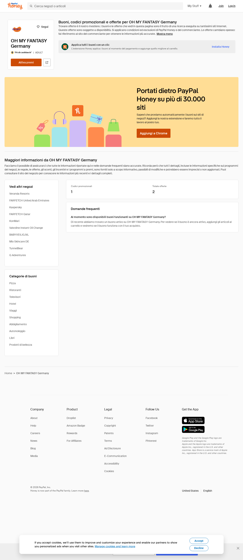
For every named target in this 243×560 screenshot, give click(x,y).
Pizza (12, 283)
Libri (11, 338)
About (34, 418)
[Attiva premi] (26, 62)
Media (34, 456)
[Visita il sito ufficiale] (47, 62)
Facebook (152, 418)
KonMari (14, 221)
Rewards (72, 433)
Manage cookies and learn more (115, 546)
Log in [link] (231, 6)
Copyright (110, 425)
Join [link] (221, 6)
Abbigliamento (18, 324)
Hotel (12, 303)
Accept (198, 540)
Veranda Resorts (19, 193)
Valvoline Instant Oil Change (26, 228)
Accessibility (111, 463)
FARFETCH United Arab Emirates (29, 200)
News (33, 440)
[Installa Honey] (220, 46)
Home (8, 373)
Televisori (15, 297)
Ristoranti (15, 290)
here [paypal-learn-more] (86, 490)
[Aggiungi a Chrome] (153, 133)
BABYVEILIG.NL (19, 234)
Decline (199, 548)
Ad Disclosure (112, 448)
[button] (197, 491)
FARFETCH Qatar (19, 214)
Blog (33, 448)
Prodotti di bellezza (20, 344)
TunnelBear (16, 248)
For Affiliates (74, 440)
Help (33, 425)
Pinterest (151, 440)
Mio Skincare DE (19, 241)
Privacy (108, 418)
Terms (108, 440)
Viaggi (13, 310)
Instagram (152, 433)
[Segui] (42, 27)
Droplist (71, 418)
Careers (35, 433)
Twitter (150, 425)
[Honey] (15, 6)
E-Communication (115, 456)
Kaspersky (15, 207)
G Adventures (17, 255)
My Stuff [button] (195, 6)
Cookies (109, 471)
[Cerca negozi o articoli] (105, 6)
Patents (109, 433)
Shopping (15, 317)
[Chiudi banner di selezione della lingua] (238, 548)
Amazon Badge (76, 425)
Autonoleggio (17, 331)
